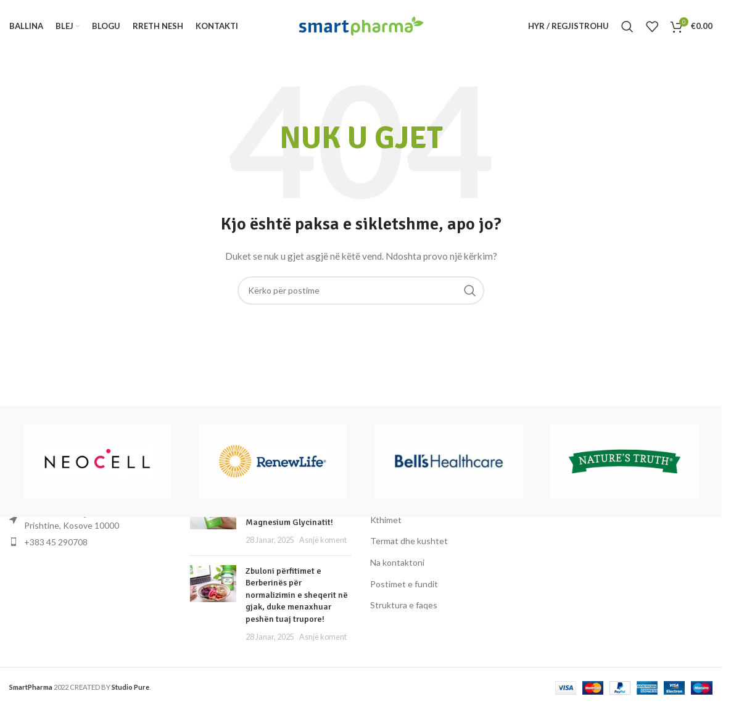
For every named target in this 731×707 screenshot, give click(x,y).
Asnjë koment (323, 540)
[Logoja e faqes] (361, 25)
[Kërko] (627, 26)
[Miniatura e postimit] (213, 604)
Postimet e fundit (404, 584)
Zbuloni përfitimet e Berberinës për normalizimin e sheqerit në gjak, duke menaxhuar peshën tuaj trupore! (297, 595)
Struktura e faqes (403, 605)
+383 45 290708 (56, 542)
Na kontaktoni (397, 562)
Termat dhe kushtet (409, 541)
